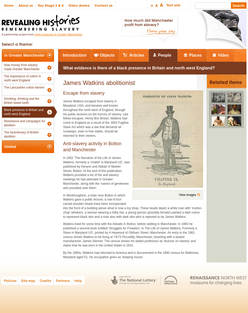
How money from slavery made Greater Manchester (22, 67)
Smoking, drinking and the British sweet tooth (22, 101)
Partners (63, 280)
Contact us (103, 5)
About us (25, 5)
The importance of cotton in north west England (22, 78)
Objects (107, 55)
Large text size (161, 5)
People (164, 55)
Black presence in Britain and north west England (24, 112)
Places (195, 55)
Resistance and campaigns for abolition (24, 123)
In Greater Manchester (24, 55)
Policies (10, 280)
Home (9, 5)
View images (187, 195)
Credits (45, 280)
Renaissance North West (218, 280)
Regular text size (156, 5)
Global (10, 146)
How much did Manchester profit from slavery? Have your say (150, 29)
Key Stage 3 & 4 (50, 5)
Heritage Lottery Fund (170, 280)
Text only (172, 5)
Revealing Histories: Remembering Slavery (42, 21)
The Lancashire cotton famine (24, 87)
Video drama (79, 5)
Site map (28, 280)
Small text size (151, 5)
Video (223, 55)
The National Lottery (134, 280)
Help (78, 280)
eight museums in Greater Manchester (58, 34)
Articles (137, 55)
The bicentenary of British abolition (21, 134)
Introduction (74, 55)
